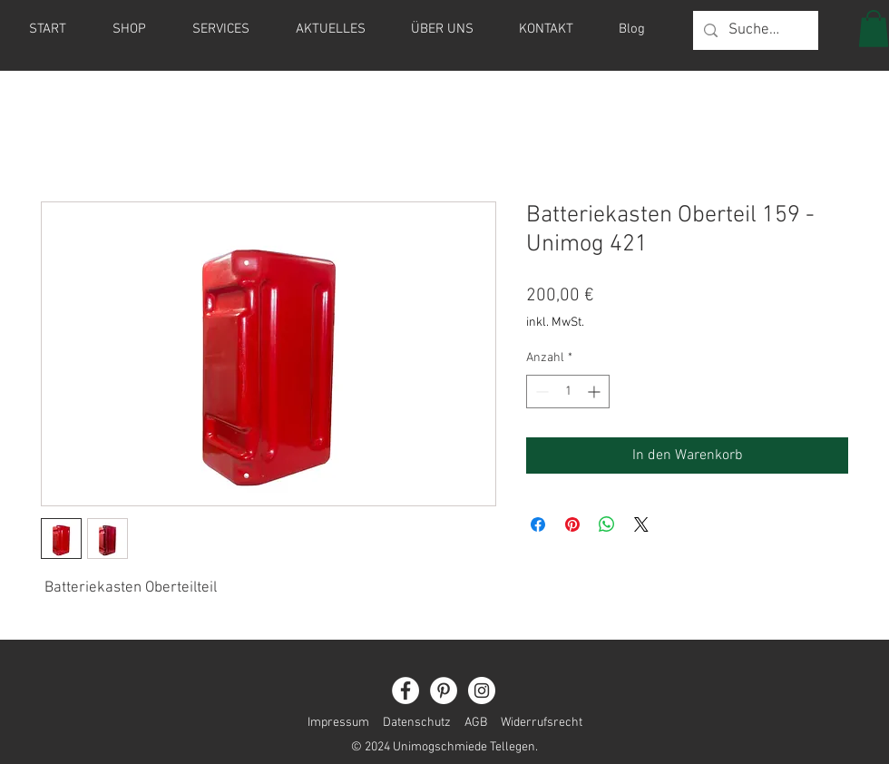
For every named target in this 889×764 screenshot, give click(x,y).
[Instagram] (481, 690)
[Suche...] (754, 30)
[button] (873, 28)
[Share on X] (641, 524)
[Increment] (595, 391)
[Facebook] (405, 690)
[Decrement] (540, 391)
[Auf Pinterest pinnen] (572, 524)
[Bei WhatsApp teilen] (607, 524)
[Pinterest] (443, 690)
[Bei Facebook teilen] (538, 524)
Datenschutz (417, 722)
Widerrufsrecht (534, 722)
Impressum (338, 722)
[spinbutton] (568, 391)
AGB (475, 722)
